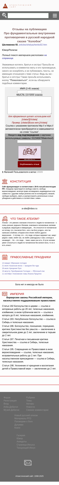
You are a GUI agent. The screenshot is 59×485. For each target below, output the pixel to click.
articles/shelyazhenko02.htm (33, 45)
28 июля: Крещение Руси (11, 272)
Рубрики (30, 401)
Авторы (30, 407)
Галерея (21, 439)
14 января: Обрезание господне (14, 266)
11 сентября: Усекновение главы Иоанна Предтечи (22, 277)
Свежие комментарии (37, 413)
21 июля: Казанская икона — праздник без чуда (20, 269)
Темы (29, 404)
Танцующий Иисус (26, 451)
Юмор (20, 442)
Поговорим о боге (23, 425)
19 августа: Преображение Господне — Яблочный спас (23, 274)
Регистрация (10, 404)
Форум (7, 401)
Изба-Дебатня (11, 410)
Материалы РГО (22, 422)
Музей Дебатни (11, 413)
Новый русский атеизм (26, 419)
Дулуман (18, 428)
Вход (6, 407)
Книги (17, 431)
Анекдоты (22, 445)
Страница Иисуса (26, 448)
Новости (30, 410)
